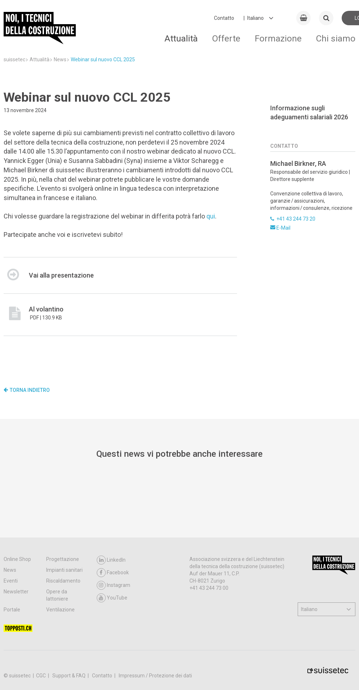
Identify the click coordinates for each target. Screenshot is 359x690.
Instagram (113, 585)
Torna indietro (27, 390)
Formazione (278, 38)
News (10, 570)
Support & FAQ (69, 675)
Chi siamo (335, 38)
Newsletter (16, 591)
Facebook (113, 572)
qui (210, 216)
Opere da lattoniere (57, 595)
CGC (41, 675)
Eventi (11, 581)
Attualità (181, 38)
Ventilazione (60, 609)
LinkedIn (111, 560)
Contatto (224, 18)
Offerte (226, 38)
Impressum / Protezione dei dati (155, 675)
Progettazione (62, 559)
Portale (12, 609)
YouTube (112, 597)
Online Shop (17, 559)
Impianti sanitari (64, 570)
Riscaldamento (63, 581)
